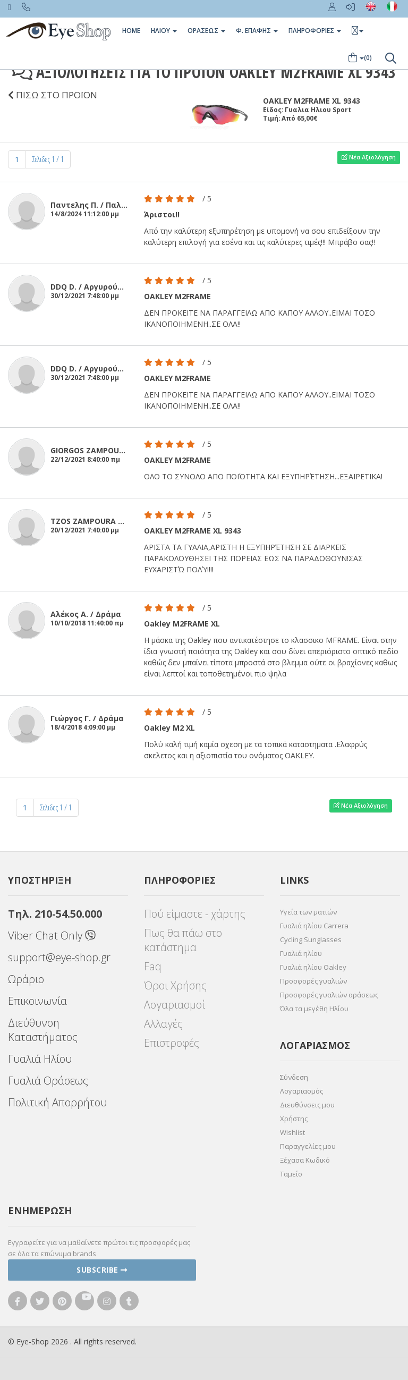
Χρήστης (294, 1118)
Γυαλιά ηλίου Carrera (314, 925)
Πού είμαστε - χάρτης (194, 914)
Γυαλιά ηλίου (301, 953)
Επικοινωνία (37, 1001)
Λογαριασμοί (174, 1004)
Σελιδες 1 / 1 (48, 159)
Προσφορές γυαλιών (313, 981)
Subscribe (102, 1270)
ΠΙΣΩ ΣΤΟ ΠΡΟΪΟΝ (52, 95)
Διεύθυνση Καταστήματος (43, 1029)
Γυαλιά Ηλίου (40, 1059)
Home (131, 30)
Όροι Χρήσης (175, 985)
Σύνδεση (294, 1077)
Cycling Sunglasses (311, 939)
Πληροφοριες (314, 30)
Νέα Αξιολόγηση (369, 157)
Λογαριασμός (301, 1091)
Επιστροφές (171, 1043)
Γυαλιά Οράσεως (48, 1080)
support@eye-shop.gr (59, 957)
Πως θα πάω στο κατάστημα (183, 940)
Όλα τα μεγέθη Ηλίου (314, 1008)
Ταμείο (291, 1174)
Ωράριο (26, 979)
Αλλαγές (163, 1024)
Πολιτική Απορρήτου (57, 1102)
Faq (153, 966)
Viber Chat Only (52, 935)
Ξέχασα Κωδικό (305, 1160)
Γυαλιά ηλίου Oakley (313, 967)
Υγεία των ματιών (308, 912)
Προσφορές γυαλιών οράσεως (329, 995)
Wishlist (292, 1132)
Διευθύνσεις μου (307, 1105)
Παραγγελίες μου (308, 1146)
